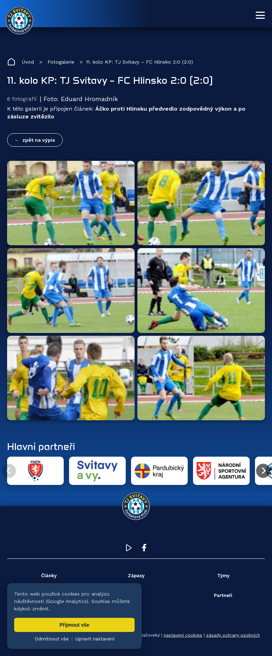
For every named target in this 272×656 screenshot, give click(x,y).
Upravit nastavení (94, 639)
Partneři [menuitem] (223, 595)
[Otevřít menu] (260, 15)
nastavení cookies (183, 635)
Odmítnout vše (52, 639)
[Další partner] (263, 471)
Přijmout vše (74, 625)
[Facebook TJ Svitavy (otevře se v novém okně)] (144, 549)
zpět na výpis (38, 140)
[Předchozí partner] (9, 471)
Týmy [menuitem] (223, 575)
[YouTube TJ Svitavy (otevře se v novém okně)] (129, 549)
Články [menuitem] (49, 575)
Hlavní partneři (41, 446)
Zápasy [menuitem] (136, 575)
